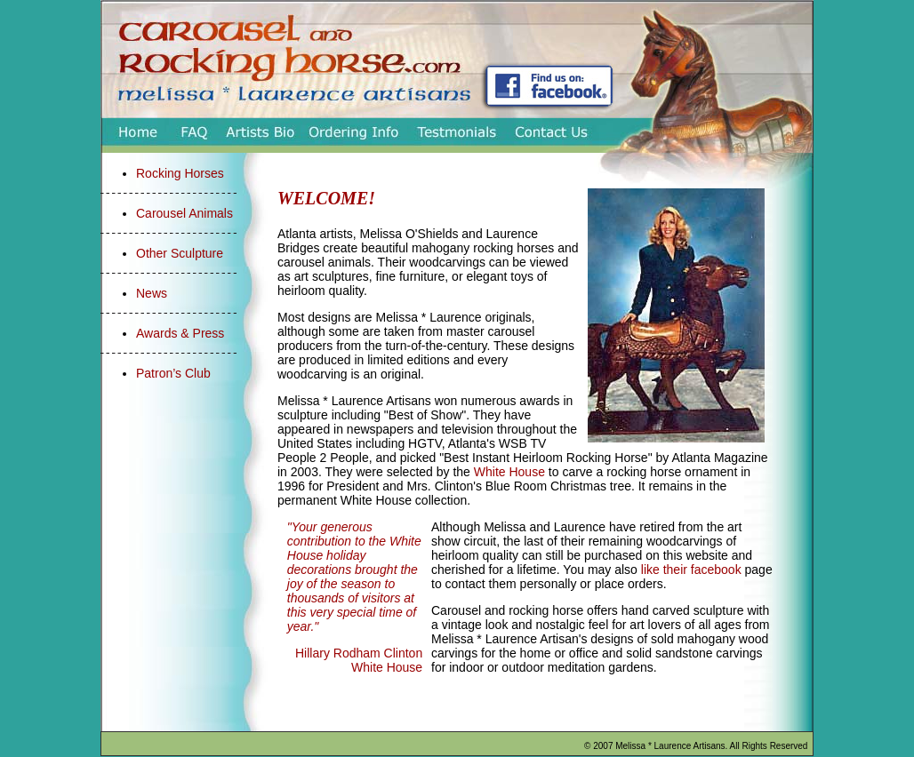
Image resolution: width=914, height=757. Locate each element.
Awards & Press (180, 333)
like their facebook (691, 569)
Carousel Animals (184, 213)
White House (509, 472)
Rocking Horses (180, 173)
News (151, 293)
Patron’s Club (173, 373)
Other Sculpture (179, 253)
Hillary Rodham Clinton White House (358, 660)
